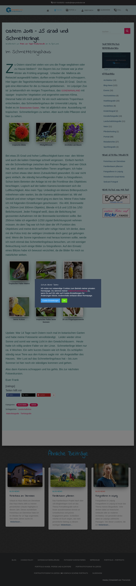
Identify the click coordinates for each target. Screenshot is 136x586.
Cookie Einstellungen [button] (50, 301)
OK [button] (64, 301)
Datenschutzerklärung (77, 291)
